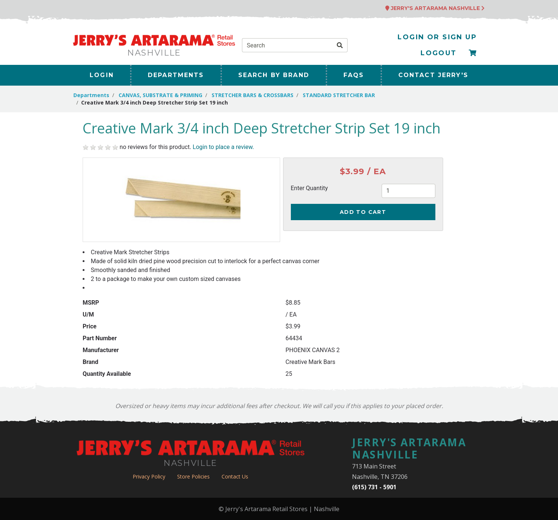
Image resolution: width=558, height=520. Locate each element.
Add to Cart (363, 212)
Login (102, 75)
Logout (438, 53)
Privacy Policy (149, 476)
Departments (176, 75)
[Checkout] (473, 53)
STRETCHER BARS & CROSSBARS (252, 95)
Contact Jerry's (433, 75)
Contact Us (235, 476)
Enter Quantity (309, 188)
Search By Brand (273, 75)
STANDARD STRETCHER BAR (339, 95)
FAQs (353, 75)
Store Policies (193, 476)
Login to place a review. (223, 146)
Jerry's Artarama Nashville (435, 8)
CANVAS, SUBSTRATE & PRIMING (160, 95)
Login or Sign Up (437, 37)
